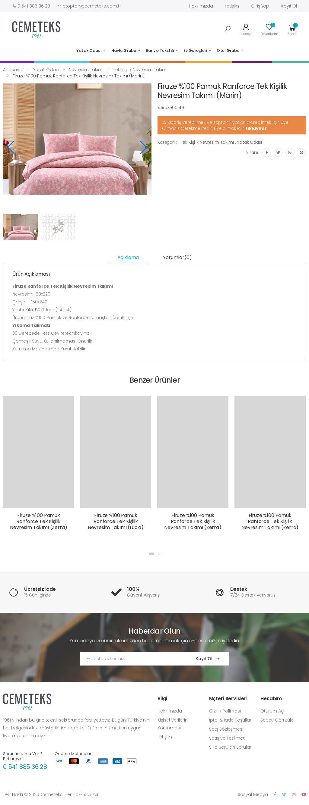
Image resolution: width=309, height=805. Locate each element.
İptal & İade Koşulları (230, 720)
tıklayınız (256, 128)
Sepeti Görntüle (277, 720)
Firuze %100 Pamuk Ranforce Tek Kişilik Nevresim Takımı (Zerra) (38, 521)
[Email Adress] (132, 659)
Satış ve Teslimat (227, 738)
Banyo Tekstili (160, 50)
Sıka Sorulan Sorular (230, 747)
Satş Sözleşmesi (226, 729)
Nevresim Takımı (86, 70)
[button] (227, 28)
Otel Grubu (228, 50)
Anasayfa (13, 70)
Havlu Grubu (123, 50)
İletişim (232, 6)
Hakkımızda (201, 6)
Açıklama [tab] (128, 257)
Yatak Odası (88, 50)
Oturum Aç (272, 711)
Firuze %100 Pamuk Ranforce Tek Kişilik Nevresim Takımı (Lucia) (116, 521)
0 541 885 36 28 (25, 767)
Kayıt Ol (289, 6)
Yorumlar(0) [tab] (177, 257)
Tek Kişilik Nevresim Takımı (140, 70)
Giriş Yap (260, 6)
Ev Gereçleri (195, 50)
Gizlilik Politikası (225, 711)
